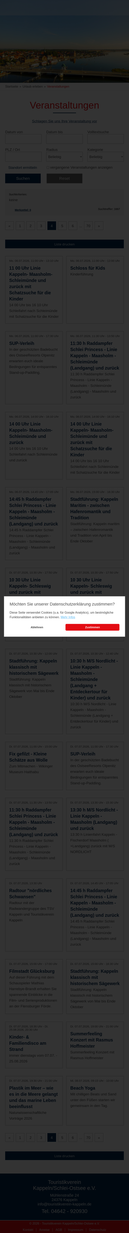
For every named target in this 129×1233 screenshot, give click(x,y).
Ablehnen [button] (37, 627)
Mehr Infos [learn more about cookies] (68, 617)
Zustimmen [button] (92, 627)
